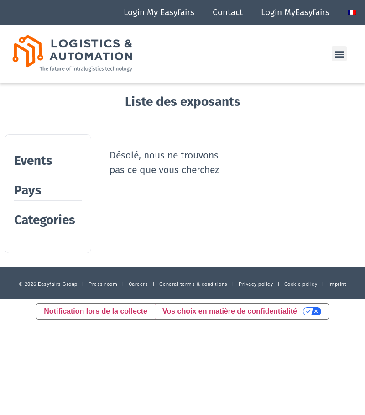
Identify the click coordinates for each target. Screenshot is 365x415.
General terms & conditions (193, 284)
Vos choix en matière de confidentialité (229, 311)
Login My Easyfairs (159, 12)
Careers (138, 284)
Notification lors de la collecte (95, 311)
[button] (339, 53)
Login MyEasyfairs (295, 12)
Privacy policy (256, 284)
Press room (102, 284)
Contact (228, 12)
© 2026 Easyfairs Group (48, 284)
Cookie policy (301, 284)
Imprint (337, 284)
